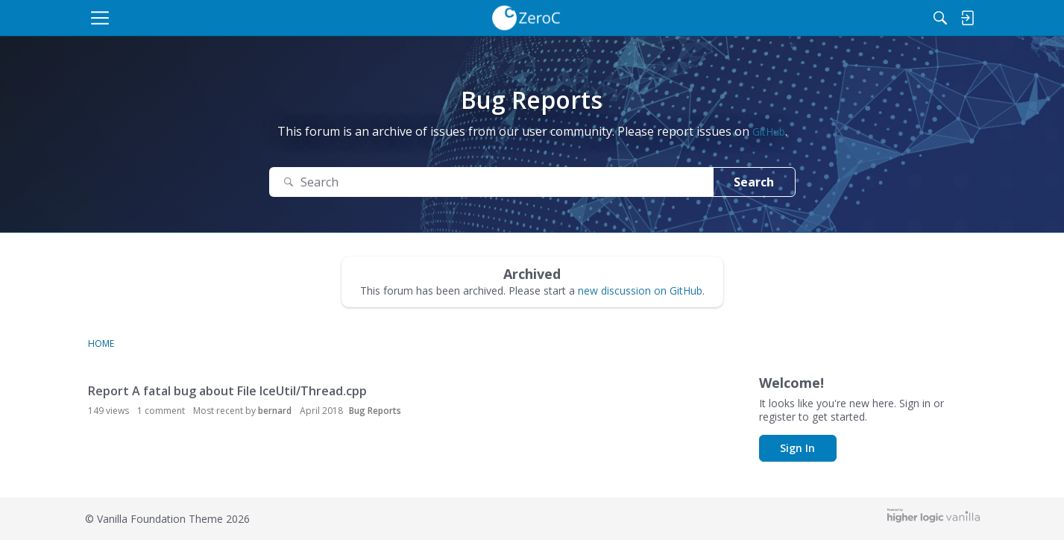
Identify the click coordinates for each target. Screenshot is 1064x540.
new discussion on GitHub (640, 290)
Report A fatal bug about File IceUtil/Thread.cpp (227, 391)
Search (754, 182)
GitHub (768, 132)
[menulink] (214, 17)
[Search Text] (491, 182)
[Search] (894, 17)
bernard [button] (275, 410)
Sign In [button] (797, 448)
